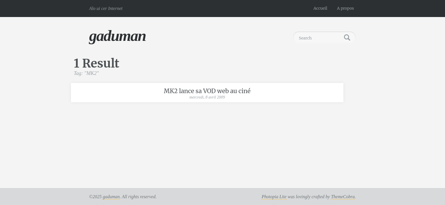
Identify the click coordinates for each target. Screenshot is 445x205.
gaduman (117, 35)
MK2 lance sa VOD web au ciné (207, 91)
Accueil (321, 8)
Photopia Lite (274, 196)
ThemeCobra (343, 196)
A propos (345, 8)
